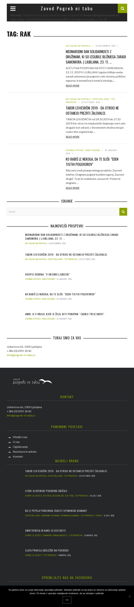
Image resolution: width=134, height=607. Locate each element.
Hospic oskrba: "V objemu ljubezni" (47, 274)
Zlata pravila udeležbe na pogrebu (47, 550)
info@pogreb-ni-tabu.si (21, 355)
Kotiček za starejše (53, 495)
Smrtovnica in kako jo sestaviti (45, 530)
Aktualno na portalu (78, 46)
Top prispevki (70, 259)
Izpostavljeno (100, 99)
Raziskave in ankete (24, 451)
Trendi (98, 515)
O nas (16, 441)
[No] (129, 596)
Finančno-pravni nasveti (55, 535)
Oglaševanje (20, 446)
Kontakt (18, 456)
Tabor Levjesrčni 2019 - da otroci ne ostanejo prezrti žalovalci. (92, 110)
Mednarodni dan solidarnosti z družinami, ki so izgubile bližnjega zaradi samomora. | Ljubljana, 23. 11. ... (96, 57)
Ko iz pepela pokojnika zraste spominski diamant (56, 511)
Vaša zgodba (92, 150)
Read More (72, 85)
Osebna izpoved (75, 150)
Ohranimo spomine (50, 515)
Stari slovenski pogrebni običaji (46, 491)
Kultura (69, 495)
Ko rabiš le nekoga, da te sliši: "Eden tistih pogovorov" (92, 161)
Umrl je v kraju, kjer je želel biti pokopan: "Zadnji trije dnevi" (64, 314)
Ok (67, 599)
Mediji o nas (20, 437)
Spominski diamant (70, 515)
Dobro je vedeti (33, 495)
